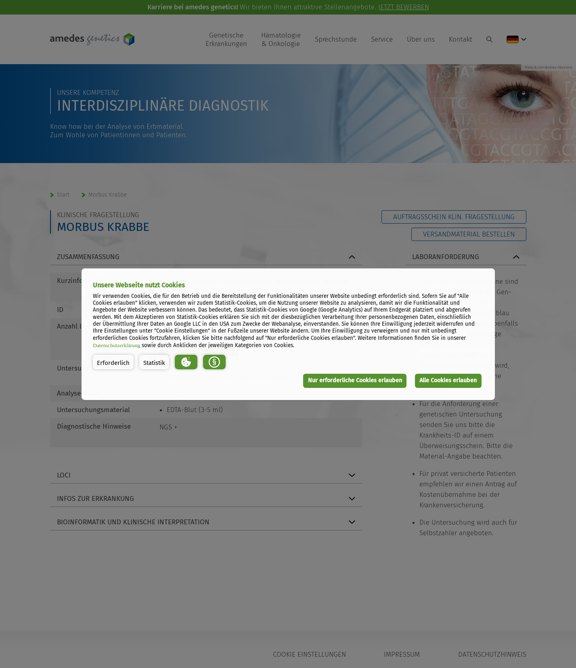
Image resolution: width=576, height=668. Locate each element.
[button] (113, 362)
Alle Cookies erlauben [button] (448, 380)
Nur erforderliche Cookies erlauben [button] (355, 380)
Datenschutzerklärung (116, 345)
